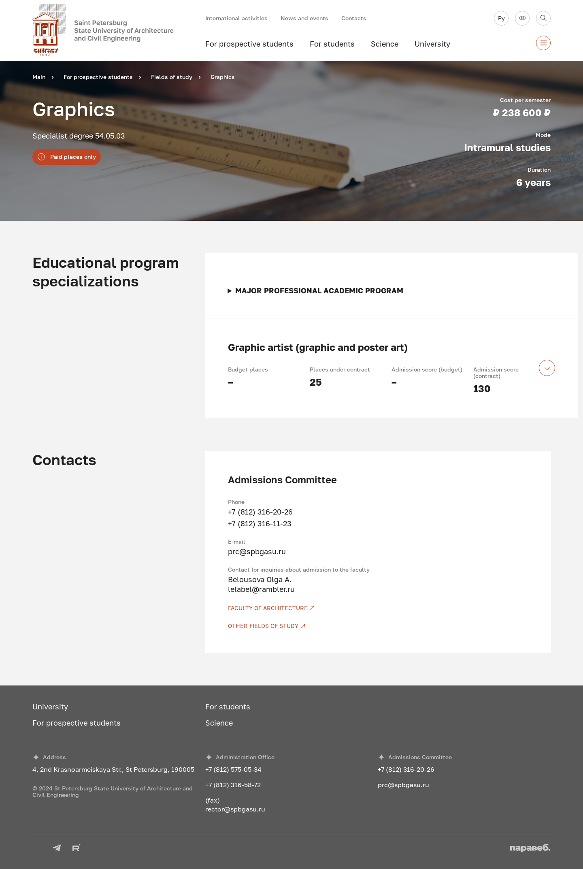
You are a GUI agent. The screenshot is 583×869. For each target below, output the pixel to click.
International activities (236, 18)
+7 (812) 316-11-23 (260, 523)
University (432, 43)
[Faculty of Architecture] (378, 608)
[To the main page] (118, 30)
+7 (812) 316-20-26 (260, 511)
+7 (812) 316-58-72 (233, 785)
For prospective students (249, 43)
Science (384, 43)
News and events (304, 18)
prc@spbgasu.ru (257, 551)
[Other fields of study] (378, 626)
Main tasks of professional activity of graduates (391, 290)
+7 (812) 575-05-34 (233, 769)
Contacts (353, 18)
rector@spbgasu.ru (235, 809)
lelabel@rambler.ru (261, 589)
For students (332, 43)
